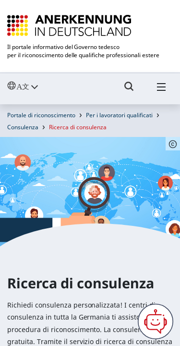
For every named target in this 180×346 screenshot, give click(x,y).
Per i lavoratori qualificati (119, 115)
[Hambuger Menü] (161, 90)
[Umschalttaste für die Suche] (129, 90)
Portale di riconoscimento (41, 115)
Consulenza (22, 127)
